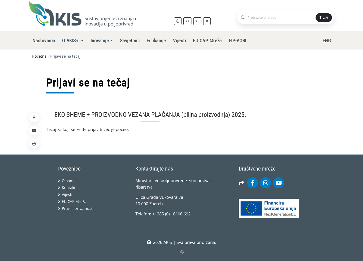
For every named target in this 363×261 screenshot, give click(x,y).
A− (197, 21)
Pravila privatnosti (78, 208)
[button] (34, 143)
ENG (326, 41)
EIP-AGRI (237, 41)
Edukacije (156, 41)
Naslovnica (43, 41)
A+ (187, 21)
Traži (323, 17)
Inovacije (100, 41)
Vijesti (179, 41)
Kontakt (68, 187)
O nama (68, 180)
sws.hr (181, 251)
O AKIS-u (71, 41)
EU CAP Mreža (207, 41)
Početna (39, 56)
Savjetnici (130, 41)
